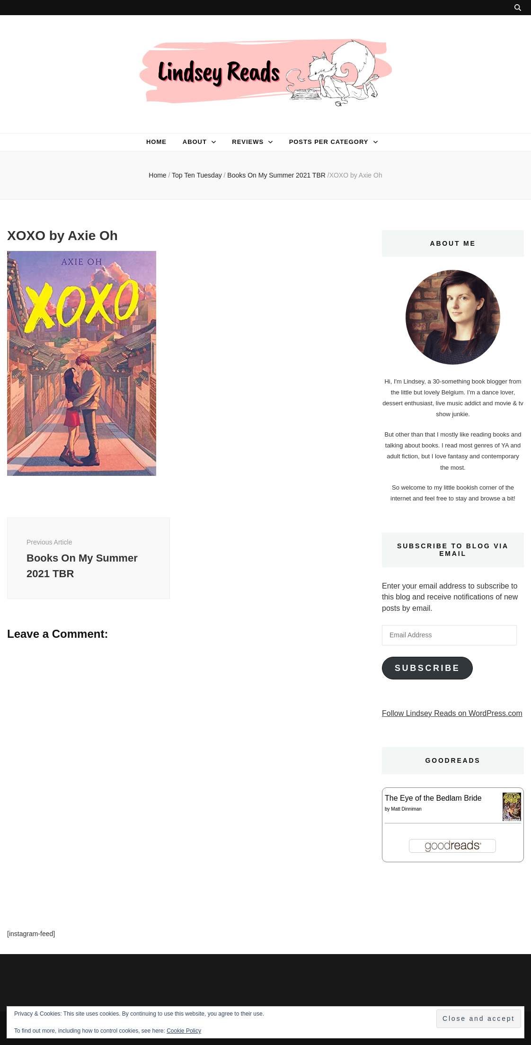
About (195, 141)
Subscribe (427, 668)
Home (156, 141)
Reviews (248, 141)
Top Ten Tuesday (197, 175)
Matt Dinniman (406, 809)
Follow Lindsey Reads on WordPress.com (452, 713)
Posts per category (329, 141)
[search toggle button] (517, 7)
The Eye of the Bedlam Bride (433, 798)
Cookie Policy (184, 1030)
